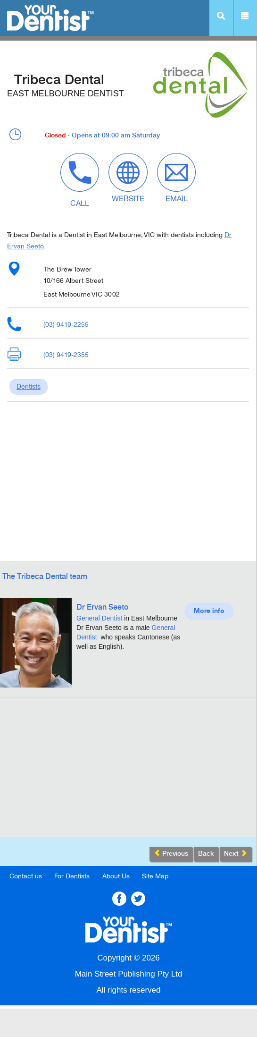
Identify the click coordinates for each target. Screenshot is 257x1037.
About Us (116, 876)
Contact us (25, 876)
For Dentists (72, 876)
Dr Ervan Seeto (102, 608)
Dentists (29, 386)
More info (209, 611)
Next (235, 853)
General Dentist (99, 618)
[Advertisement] (128, 771)
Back (206, 853)
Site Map (155, 876)
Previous (171, 853)
